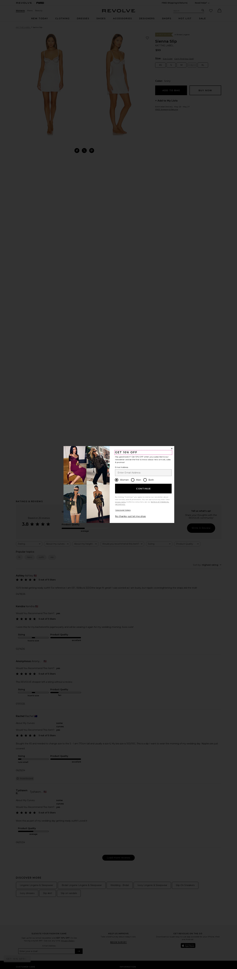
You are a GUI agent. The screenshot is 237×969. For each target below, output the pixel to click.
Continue (143, 488)
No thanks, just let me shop (130, 516)
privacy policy (120, 502)
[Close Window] (171, 448)
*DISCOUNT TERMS (123, 510)
